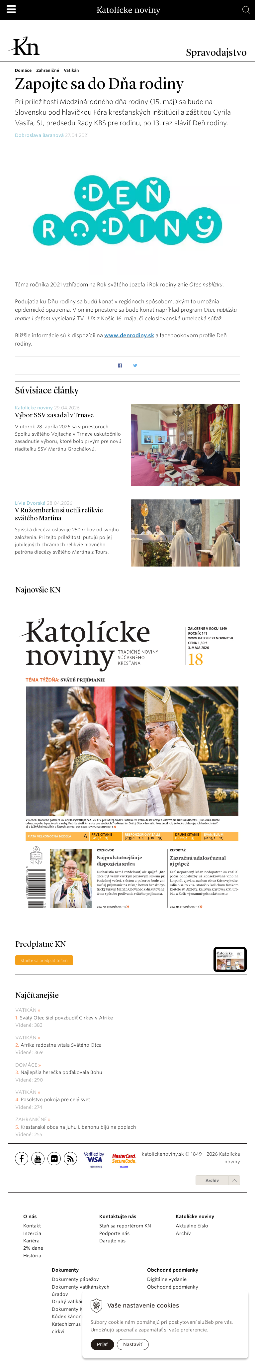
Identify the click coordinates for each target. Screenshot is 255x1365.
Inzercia (32, 1233)
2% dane (33, 1248)
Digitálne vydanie (167, 1279)
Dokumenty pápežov (75, 1279)
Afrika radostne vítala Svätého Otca (61, 1045)
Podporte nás (114, 1233)
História (32, 1255)
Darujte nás (112, 1240)
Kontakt (32, 1225)
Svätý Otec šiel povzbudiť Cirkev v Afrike (66, 1017)
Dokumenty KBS (70, 1309)
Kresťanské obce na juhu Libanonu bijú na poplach (78, 1127)
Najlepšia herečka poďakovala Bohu (61, 1072)
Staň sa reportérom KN (125, 1225)
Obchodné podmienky (172, 1287)
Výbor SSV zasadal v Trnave (54, 415)
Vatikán (26, 1010)
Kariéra (31, 1240)
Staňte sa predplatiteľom (44, 960)
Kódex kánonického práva (81, 1316)
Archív (212, 1180)
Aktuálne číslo (192, 1225)
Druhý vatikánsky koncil (79, 1301)
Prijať (102, 1344)
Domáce (26, 1065)
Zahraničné (31, 1119)
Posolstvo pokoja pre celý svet (55, 1099)
